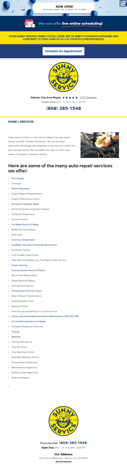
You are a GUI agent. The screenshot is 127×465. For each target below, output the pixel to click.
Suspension (29, 240)
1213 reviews (88, 97)
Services (27, 122)
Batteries (15, 337)
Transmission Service (22, 291)
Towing (15, 332)
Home (12, 122)
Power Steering (19, 265)
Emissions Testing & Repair (25, 204)
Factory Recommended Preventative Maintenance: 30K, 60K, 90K (45, 316)
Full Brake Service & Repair (25, 224)
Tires (13, 260)
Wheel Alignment (20, 188)
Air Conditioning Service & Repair (28, 321)
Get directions (63, 462)
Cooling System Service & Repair (28, 270)
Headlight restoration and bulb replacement (34, 245)
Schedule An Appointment (63, 51)
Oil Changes (17, 178)
